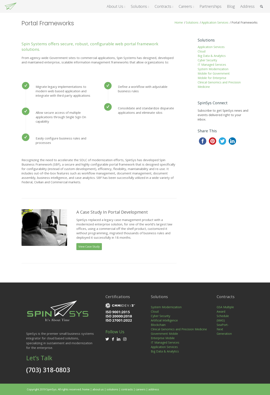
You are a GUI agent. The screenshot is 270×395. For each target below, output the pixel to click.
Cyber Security (207, 60)
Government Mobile (164, 334)
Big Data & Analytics (212, 56)
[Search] (261, 6)
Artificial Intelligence (164, 320)
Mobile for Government (214, 73)
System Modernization (213, 69)
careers (141, 389)
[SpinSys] (10, 6)
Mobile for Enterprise (212, 78)
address (153, 389)
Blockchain (158, 325)
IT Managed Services (212, 65)
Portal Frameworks (48, 23)
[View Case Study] (89, 246)
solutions (112, 389)
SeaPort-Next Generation (224, 329)
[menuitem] (116, 6)
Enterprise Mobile (163, 338)
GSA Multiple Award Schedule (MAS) (225, 313)
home (86, 389)
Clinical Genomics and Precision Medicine (219, 84)
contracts (127, 389)
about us (98, 389)
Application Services (211, 47)
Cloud (201, 51)
